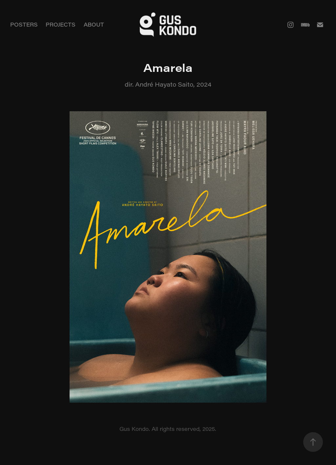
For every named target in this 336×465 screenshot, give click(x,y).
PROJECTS (60, 24)
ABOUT (94, 24)
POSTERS (24, 24)
